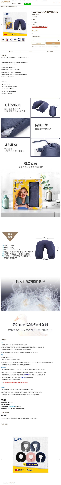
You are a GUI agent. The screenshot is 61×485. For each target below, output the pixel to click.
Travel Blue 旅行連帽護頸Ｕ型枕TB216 (29, 445)
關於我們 (12, 459)
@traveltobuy (12, 406)
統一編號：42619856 (5, 459)
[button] (28, 24)
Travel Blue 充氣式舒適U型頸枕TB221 (49, 444)
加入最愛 (34, 46)
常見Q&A (19, 3)
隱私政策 (7, 458)
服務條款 (12, 458)
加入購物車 (38, 43)
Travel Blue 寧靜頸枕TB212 (9, 444)
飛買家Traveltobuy (9, 479)
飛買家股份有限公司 (30, 458)
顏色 (32, 33)
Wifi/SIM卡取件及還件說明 (20, 458)
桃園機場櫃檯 (22, 1)
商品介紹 (11, 51)
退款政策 (2, 458)
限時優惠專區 (14, 1)
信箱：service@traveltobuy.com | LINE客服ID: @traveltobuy (12, 465)
